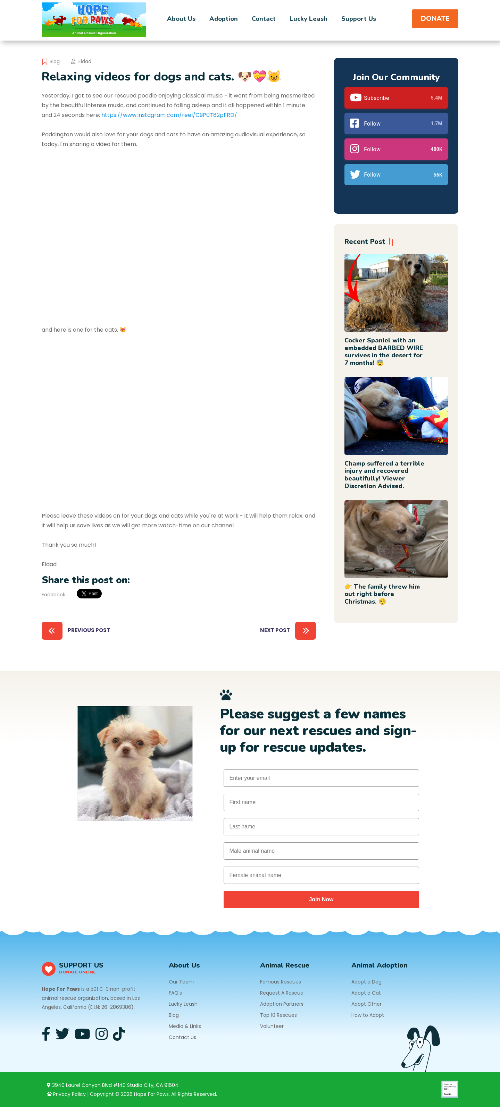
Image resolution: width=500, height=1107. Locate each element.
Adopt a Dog (366, 981)
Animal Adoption (379, 965)
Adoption (223, 19)
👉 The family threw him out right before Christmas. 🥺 (382, 594)
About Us (181, 19)
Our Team (181, 981)
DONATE (435, 18)
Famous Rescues (280, 981)
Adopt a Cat (366, 992)
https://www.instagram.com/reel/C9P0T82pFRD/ (169, 115)
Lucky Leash (308, 19)
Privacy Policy (66, 1094)
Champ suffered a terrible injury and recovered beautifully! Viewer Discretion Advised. (384, 474)
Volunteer (272, 1026)
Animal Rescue (284, 965)
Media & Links (185, 1026)
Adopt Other (366, 1003)
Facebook (53, 594)
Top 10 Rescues (278, 1015)
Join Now (321, 899)
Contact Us (182, 1037)
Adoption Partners (281, 1003)
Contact (264, 19)
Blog (55, 61)
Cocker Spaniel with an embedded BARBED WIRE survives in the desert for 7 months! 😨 (383, 351)
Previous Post (76, 631)
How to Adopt (367, 1015)
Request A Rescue (281, 992)
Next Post (288, 631)
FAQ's (175, 992)
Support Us (358, 19)
